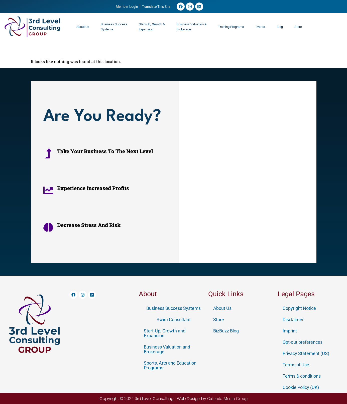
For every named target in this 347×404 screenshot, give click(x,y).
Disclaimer (293, 319)
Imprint (290, 330)
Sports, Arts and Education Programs (170, 365)
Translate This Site (156, 7)
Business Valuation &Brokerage (191, 26)
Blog (280, 27)
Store (298, 27)
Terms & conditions (302, 376)
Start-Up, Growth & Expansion (152, 26)
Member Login (127, 7)
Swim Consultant (174, 319)
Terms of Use (296, 364)
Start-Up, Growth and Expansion (164, 333)
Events (260, 27)
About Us (82, 27)
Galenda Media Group (227, 398)
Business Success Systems (173, 308)
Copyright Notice (299, 308)
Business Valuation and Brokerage (167, 349)
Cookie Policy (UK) (301, 387)
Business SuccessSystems (114, 26)
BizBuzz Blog (226, 330)
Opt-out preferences (302, 342)
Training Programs (231, 27)
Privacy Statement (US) (306, 353)
